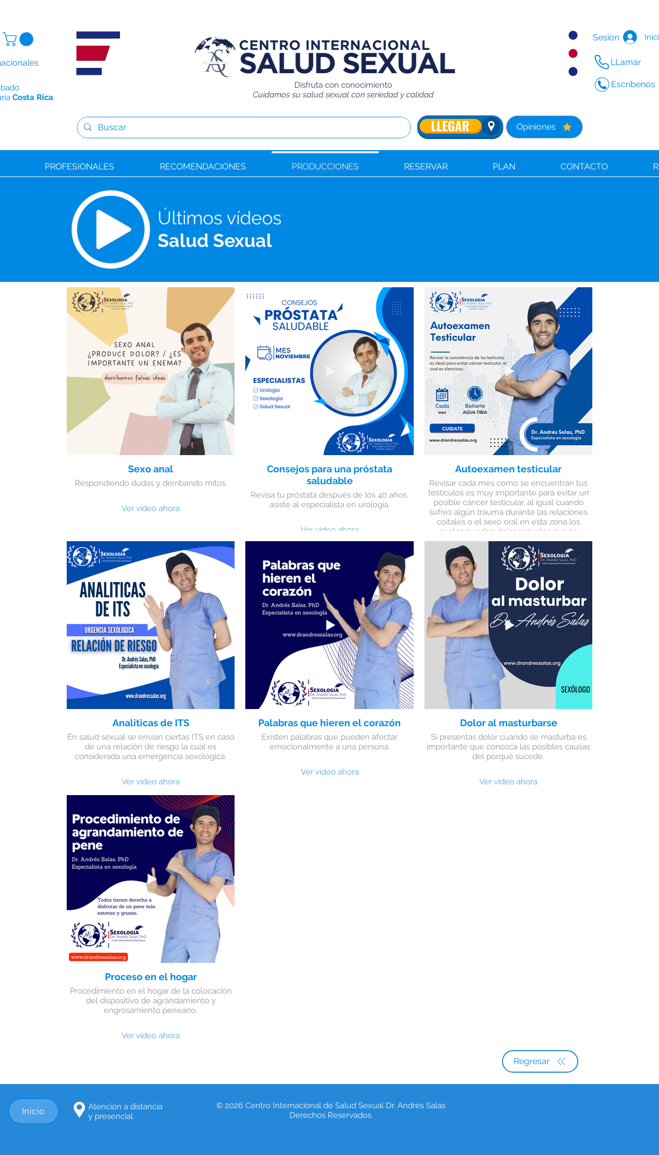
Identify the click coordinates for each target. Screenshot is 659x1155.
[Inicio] (33, 1111)
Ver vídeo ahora (151, 508)
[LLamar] (619, 62)
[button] (20, 39)
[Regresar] (540, 1061)
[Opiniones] (544, 127)
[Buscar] (243, 127)
